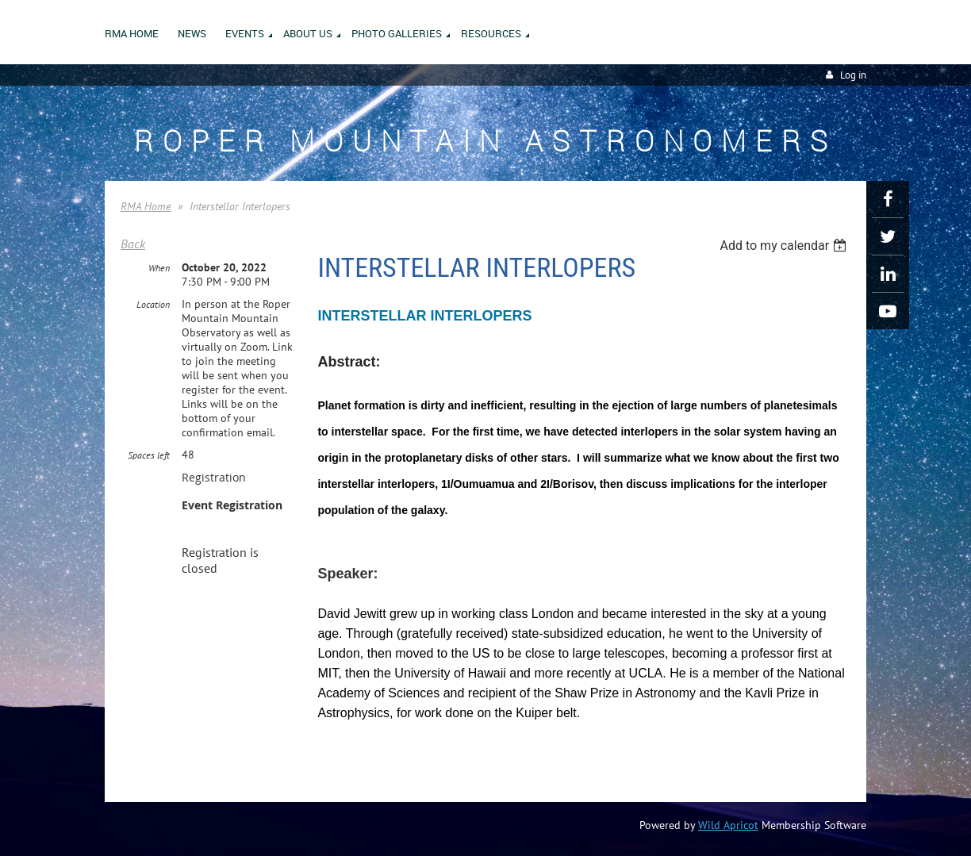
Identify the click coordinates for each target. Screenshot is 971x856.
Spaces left (149, 455)
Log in (853, 75)
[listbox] (785, 245)
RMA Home (146, 206)
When (159, 268)
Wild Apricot (728, 825)
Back (133, 243)
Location (153, 304)
